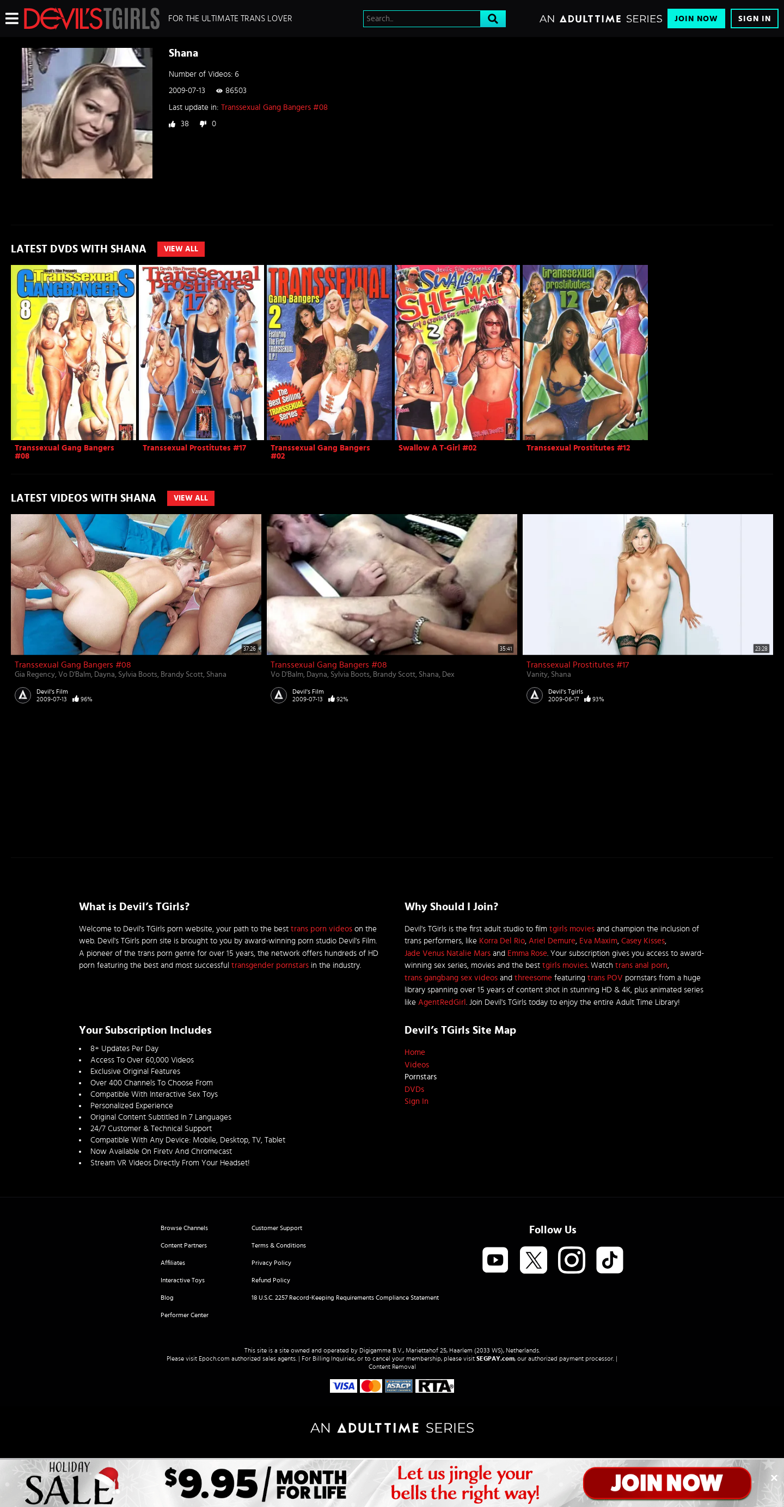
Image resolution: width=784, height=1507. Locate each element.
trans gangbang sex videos (451, 978)
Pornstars (421, 1077)
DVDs (414, 1089)
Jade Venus (424, 953)
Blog (167, 1297)
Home (415, 1052)
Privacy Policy (271, 1262)
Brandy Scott (182, 674)
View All (181, 249)
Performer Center (185, 1315)
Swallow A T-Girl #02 (438, 448)
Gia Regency (35, 674)
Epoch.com (214, 1358)
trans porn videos (321, 929)
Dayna (104, 674)
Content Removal (392, 1366)
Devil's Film (52, 691)
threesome (533, 978)
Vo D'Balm (74, 674)
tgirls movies (572, 929)
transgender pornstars (270, 965)
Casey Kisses (643, 941)
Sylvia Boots (137, 674)
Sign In (754, 19)
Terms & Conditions (279, 1245)
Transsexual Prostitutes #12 (578, 448)
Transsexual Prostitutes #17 (194, 448)
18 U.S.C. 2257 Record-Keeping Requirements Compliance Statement (345, 1297)
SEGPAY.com (495, 1358)
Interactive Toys (183, 1280)
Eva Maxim (598, 941)
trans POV (605, 978)
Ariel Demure (552, 941)
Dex (448, 674)
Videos (417, 1065)
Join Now (696, 19)
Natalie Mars (468, 953)
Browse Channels (184, 1228)
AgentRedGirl (442, 1002)
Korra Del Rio (502, 941)
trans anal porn (641, 965)
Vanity (537, 674)
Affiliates (173, 1262)
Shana (216, 674)
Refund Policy (271, 1280)
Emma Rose (527, 953)
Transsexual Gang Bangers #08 (274, 107)
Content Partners (184, 1245)
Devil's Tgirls (565, 691)
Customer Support (277, 1228)
